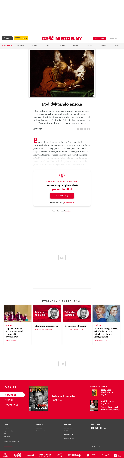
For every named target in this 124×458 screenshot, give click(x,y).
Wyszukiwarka (120, 38)
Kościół (20, 46)
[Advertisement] (62, 15)
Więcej (117, 46)
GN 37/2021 (37, 129)
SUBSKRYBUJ (99, 38)
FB (78, 128)
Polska (34, 46)
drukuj (85, 128)
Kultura (62, 46)
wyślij (89, 128)
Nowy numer (7, 46)
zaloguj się (112, 38)
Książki (9, 400)
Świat (48, 46)
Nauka (75, 46)
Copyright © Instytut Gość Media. (99, 446)
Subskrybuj (62, 196)
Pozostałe (9, 405)
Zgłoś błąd (8, 446)
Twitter (82, 128)
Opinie (89, 46)
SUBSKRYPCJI (69, 202)
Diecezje (103, 46)
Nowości (9, 395)
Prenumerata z (18, 38)
